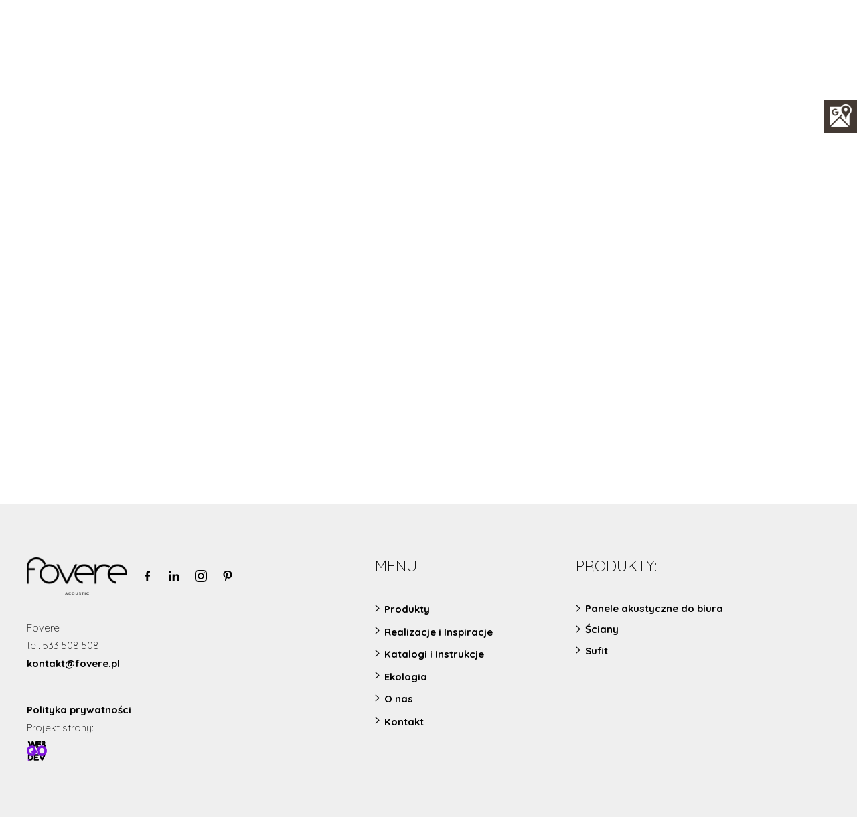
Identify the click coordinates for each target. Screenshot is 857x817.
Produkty (407, 609)
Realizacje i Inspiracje (438, 631)
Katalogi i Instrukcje (434, 654)
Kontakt (404, 721)
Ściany (602, 629)
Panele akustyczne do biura (654, 608)
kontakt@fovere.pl (73, 663)
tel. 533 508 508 (63, 645)
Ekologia (405, 676)
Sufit (596, 650)
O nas (398, 698)
